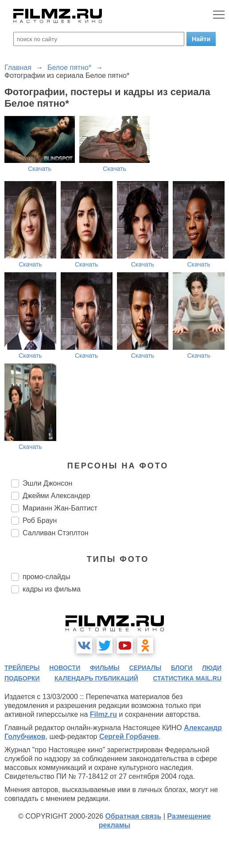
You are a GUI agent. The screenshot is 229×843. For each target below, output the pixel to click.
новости (64, 667)
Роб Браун (40, 520)
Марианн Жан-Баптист (60, 508)
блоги (181, 667)
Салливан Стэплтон (56, 533)
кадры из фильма (52, 589)
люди (211, 667)
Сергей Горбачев (129, 736)
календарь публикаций (96, 678)
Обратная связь (133, 816)
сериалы (145, 667)
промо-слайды (46, 576)
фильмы (105, 667)
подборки (22, 678)
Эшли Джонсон (47, 483)
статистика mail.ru (187, 678)
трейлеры (22, 667)
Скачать (39, 168)
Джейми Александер (56, 495)
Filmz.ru (103, 714)
